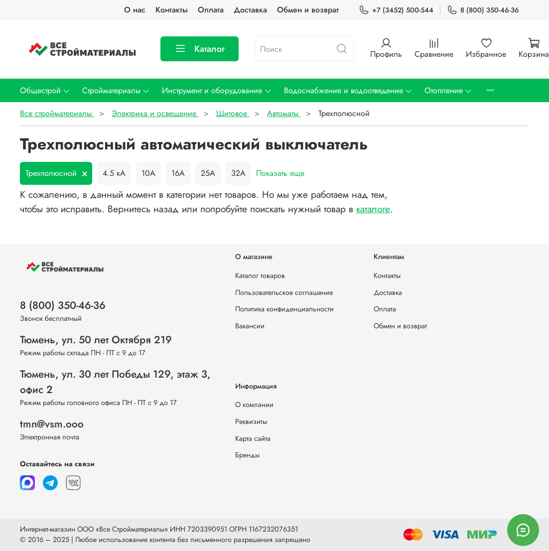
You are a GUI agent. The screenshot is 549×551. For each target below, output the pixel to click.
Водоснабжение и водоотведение (348, 90)
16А (178, 173)
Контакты (171, 9)
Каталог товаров (260, 275)
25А (208, 173)
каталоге (373, 209)
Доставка (250, 9)
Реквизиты (251, 421)
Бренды (247, 455)
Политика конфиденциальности (284, 309)
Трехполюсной (51, 173)
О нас (134, 9)
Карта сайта (253, 438)
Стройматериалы (116, 90)
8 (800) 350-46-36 (483, 10)
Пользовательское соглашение (284, 292)
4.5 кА (114, 173)
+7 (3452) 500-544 (396, 10)
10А (148, 173)
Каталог (199, 48)
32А (238, 173)
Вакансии (250, 326)
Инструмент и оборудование (217, 90)
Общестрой (45, 90)
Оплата (211, 9)
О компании (254, 405)
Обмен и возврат (308, 9)
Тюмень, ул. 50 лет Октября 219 (96, 339)
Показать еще (280, 173)
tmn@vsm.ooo (52, 423)
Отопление (448, 90)
